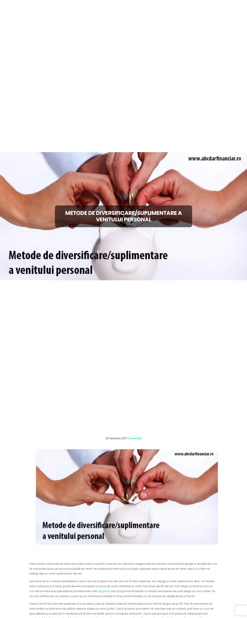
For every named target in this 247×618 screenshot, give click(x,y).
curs (32, 591)
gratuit (106, 591)
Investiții (136, 438)
